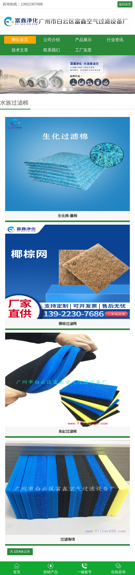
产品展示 (83, 40)
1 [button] (64, 89)
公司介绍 (51, 40)
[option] (67, 74)
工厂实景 (83, 50)
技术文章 (20, 50)
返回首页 (125, 4)
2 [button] (71, 89)
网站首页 (20, 40)
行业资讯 (115, 40)
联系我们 (51, 50)
